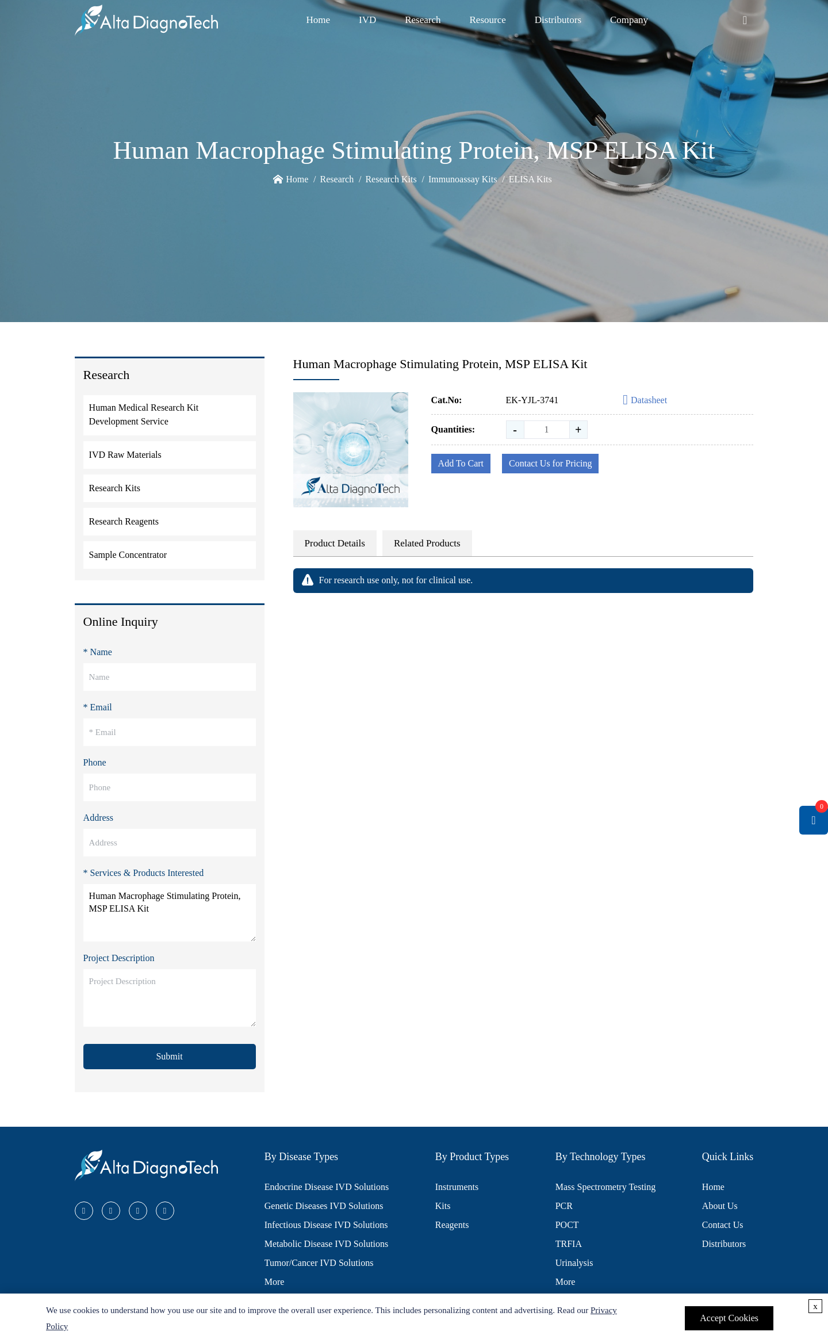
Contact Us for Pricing (550, 463)
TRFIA (568, 1244)
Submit (169, 1056)
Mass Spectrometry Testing (605, 1187)
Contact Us (722, 1225)
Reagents (452, 1225)
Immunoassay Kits (462, 179)
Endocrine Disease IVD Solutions (326, 1187)
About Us (720, 1206)
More (274, 1282)
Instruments (457, 1187)
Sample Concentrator (128, 555)
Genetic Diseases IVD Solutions (324, 1206)
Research (422, 19)
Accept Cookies (729, 1318)
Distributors (558, 19)
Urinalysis (574, 1263)
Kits (443, 1206)
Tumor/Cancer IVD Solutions (319, 1263)
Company (629, 19)
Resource (488, 19)
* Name (97, 652)
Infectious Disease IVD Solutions (326, 1225)
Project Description (119, 958)
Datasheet (645, 400)
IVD (367, 19)
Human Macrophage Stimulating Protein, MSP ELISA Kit (169, 913)
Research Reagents (124, 521)
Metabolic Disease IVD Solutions (326, 1244)
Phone (94, 762)
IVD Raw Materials (125, 455)
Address (98, 817)
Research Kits (390, 179)
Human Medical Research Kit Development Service (144, 414)
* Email (97, 707)
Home (318, 19)
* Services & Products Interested (143, 873)
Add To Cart (461, 463)
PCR (564, 1206)
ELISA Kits (530, 179)
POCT (567, 1225)
